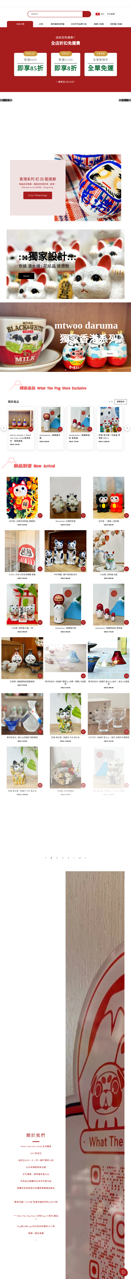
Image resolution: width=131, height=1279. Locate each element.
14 (80, 953)
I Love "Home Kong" (37, 252)
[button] (123, 128)
